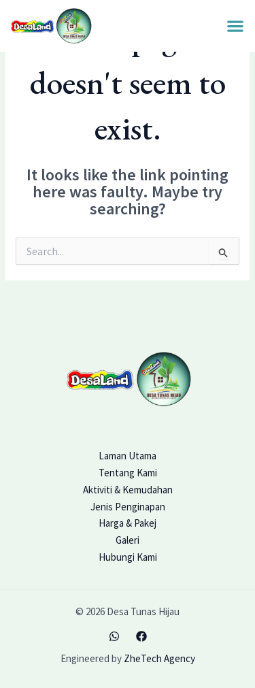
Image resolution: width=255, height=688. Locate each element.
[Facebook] (141, 636)
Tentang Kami (128, 472)
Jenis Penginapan (127, 506)
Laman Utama (127, 455)
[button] (235, 26)
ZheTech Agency (159, 658)
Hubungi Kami (128, 557)
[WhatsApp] (114, 636)
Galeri (127, 540)
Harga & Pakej (127, 523)
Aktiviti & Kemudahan (128, 489)
